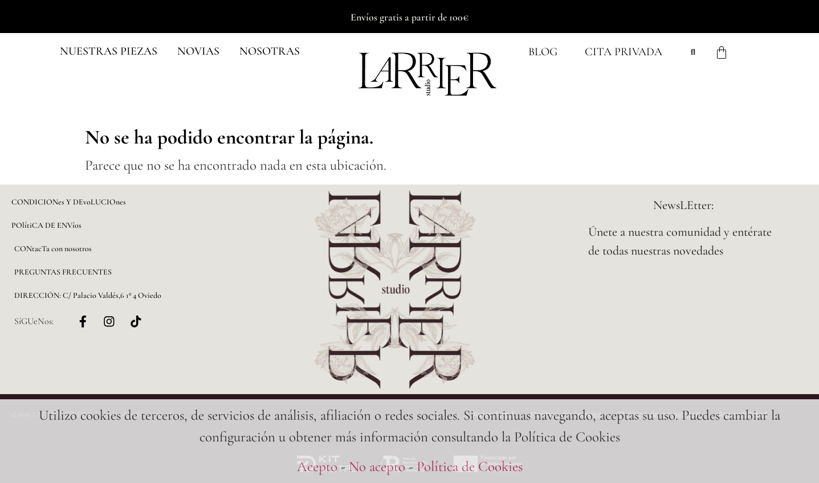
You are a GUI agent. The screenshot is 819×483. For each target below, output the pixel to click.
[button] (108, 51)
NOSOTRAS (269, 51)
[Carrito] (721, 52)
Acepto (317, 466)
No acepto (377, 466)
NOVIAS (198, 51)
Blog (542, 52)
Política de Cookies (470, 466)
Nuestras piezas (108, 51)
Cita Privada (623, 52)
